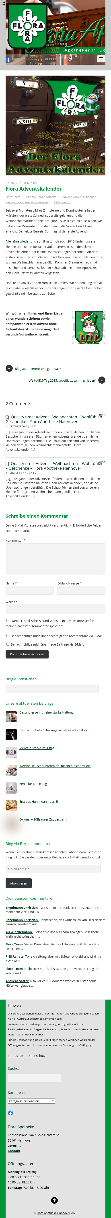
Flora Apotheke (46, 197)
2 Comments (62, 202)
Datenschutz (36, 1055)
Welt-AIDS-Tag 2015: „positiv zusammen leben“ (67, 380)
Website (11, 602)
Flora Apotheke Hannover (53, 1213)
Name (11, 583)
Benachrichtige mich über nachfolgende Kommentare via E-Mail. (57, 636)
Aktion (30, 197)
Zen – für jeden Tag (33, 784)
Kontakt (14, 1151)
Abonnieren (18, 883)
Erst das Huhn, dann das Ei (38, 801)
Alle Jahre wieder (18, 241)
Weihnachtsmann (36, 202)
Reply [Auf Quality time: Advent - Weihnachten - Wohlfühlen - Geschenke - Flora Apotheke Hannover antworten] (102, 415)
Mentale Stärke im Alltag (36, 748)
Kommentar (15, 540)
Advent (67, 197)
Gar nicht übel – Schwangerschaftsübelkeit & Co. (54, 730)
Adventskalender (84, 197)
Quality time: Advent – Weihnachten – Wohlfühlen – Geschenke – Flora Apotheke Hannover (55, 466)
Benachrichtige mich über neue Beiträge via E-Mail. (47, 644)
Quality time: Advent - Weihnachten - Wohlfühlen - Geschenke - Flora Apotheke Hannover (55, 419)
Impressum (16, 1055)
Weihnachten (14, 202)
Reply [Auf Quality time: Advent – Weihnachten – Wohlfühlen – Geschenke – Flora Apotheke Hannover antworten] (102, 461)
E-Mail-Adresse (69, 583)
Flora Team (13, 197)
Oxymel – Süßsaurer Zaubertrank (43, 819)
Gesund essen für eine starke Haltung (46, 712)
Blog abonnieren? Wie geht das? (33, 368)
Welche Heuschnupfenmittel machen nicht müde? (55, 766)
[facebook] (8, 60)
